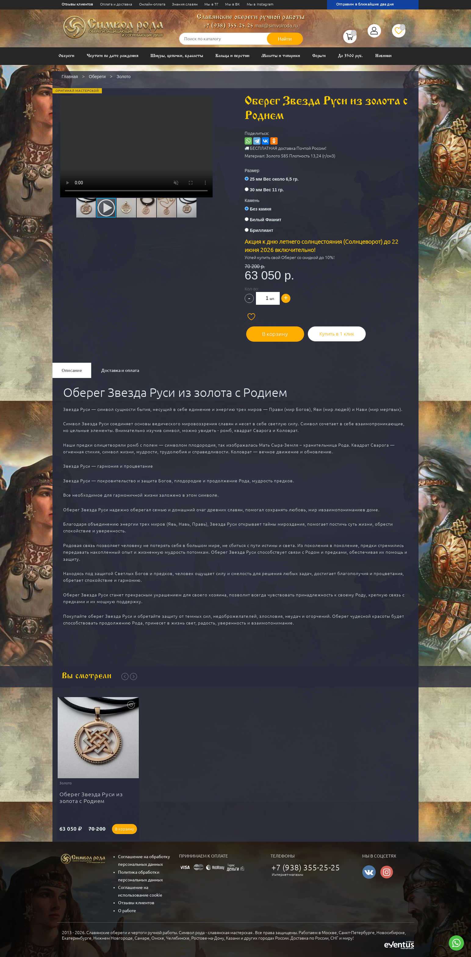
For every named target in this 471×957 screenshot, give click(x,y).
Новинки (383, 56)
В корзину (272, 332)
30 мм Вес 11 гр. (267, 189)
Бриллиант (261, 230)
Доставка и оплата (120, 368)
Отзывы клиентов (77, 4)
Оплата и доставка (116, 4)
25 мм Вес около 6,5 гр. (274, 179)
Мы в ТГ (211, 4)
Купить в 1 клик (331, 332)
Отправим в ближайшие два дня (365, 4)
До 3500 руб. (350, 56)
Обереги (66, 56)
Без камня (260, 209)
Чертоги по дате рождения (112, 56)
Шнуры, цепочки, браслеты (176, 56)
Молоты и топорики (280, 56)
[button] (135, 137)
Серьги (319, 56)
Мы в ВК (232, 4)
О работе (127, 910)
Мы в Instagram (260, 4)
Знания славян (185, 4)
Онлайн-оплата (152, 4)
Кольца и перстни (232, 56)
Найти (285, 38)
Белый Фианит (265, 219)
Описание (72, 368)
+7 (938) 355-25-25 (228, 26)
